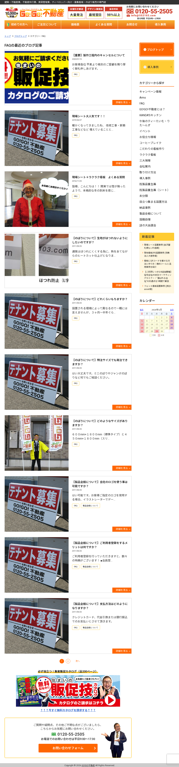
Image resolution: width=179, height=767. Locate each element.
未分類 (143, 196)
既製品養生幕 (147, 184)
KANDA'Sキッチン (150, 115)
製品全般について (90, 506)
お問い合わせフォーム (68, 748)
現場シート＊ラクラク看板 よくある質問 (98, 177)
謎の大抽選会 (147, 225)
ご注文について (47, 24)
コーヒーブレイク (150, 143)
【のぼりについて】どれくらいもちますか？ (100, 299)
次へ (78, 661)
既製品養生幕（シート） (154, 190)
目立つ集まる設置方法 (153, 201)
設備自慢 (145, 219)
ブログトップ (20, 36)
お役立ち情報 (147, 137)
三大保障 (145, 160)
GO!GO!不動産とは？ (152, 109)
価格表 (75, 24)
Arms (142, 97)
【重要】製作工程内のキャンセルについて (98, 55)
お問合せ (132, 24)
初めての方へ (19, 24)
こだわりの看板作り (151, 148)
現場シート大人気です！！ (88, 116)
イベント (145, 131)
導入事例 (160, 24)
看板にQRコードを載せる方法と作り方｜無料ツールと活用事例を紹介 (157, 264)
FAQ (75, 74)
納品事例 (145, 207)
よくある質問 (103, 24)
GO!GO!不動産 (88, 765)
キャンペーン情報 (150, 91)
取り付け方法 (147, 172)
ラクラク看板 (147, 154)
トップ (8, 36)
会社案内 (145, 166)
